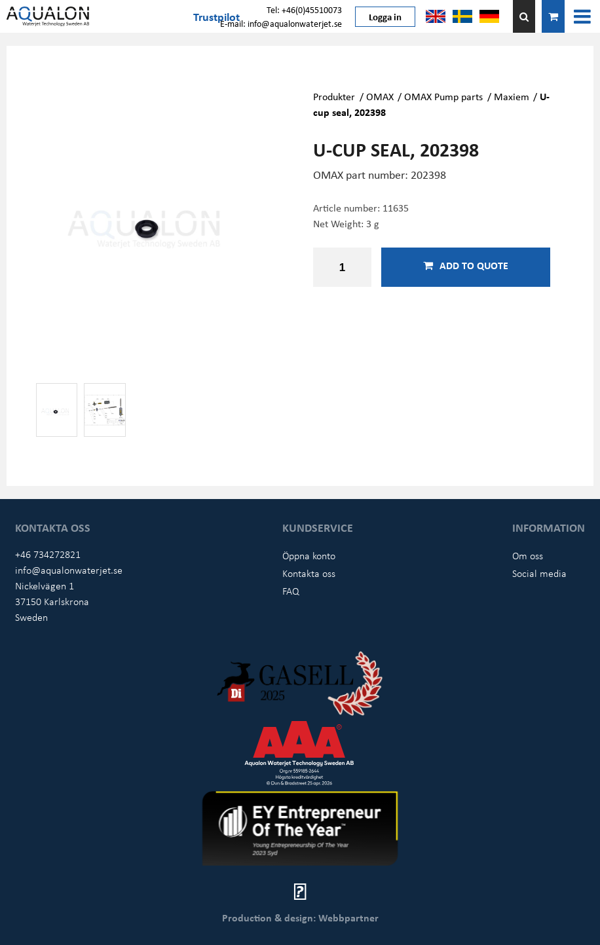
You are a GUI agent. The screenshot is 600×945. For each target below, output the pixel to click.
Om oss (527, 555)
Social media (539, 573)
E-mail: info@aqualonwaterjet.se (281, 23)
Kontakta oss (308, 573)
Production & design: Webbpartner (300, 917)
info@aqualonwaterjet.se (68, 570)
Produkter (334, 96)
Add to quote (465, 265)
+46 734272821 (48, 554)
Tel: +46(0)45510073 (304, 9)
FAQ (290, 591)
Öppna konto (308, 555)
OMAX (380, 96)
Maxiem (511, 96)
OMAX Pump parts (443, 96)
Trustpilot (216, 16)
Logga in (385, 16)
